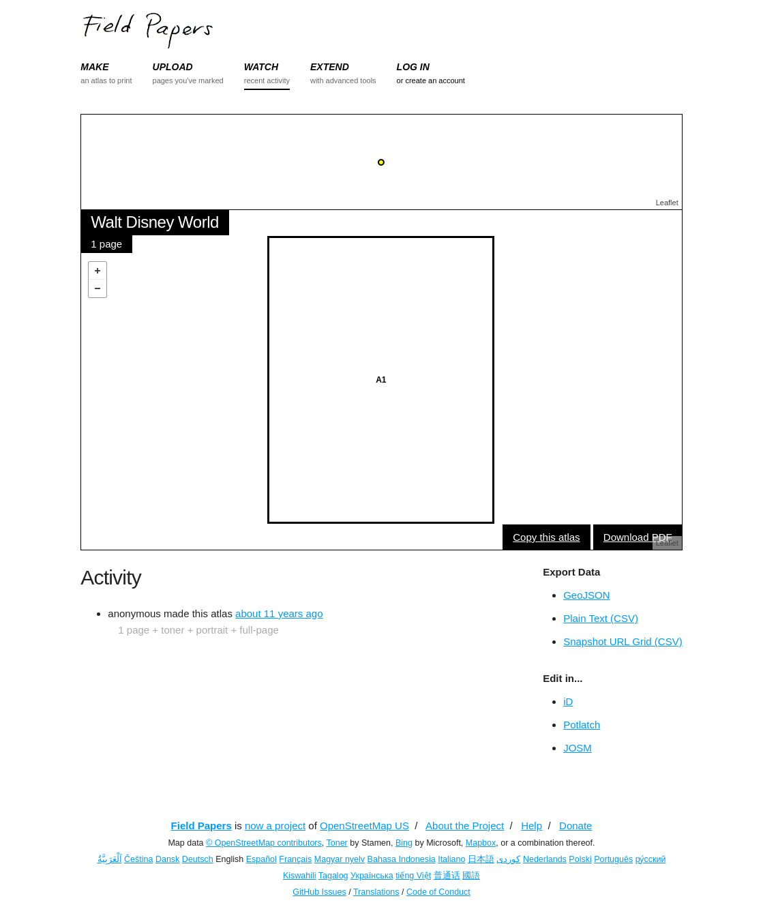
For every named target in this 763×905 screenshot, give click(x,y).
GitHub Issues (319, 892)
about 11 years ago (279, 613)
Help (531, 825)
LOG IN (413, 66)
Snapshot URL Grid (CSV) (623, 641)
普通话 (447, 875)
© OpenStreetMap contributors (264, 843)
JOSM (577, 748)
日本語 (481, 859)
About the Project (464, 825)
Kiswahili (299, 875)
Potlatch (581, 724)
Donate (575, 825)
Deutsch (197, 859)
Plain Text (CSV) (600, 618)
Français (295, 859)
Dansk (167, 859)
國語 (471, 875)
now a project (275, 825)
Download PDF (637, 537)
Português (613, 859)
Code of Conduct (438, 892)
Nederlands (545, 859)
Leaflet (667, 202)
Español (261, 859)
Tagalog (333, 875)
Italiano (451, 859)
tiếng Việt (413, 875)
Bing (404, 843)
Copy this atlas (546, 537)
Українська (371, 875)
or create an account (431, 80)
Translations (376, 892)
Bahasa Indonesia (402, 859)
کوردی (508, 859)
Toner (337, 843)
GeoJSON (586, 595)
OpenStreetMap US (364, 825)
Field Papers (201, 825)
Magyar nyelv (339, 859)
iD (568, 701)
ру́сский (650, 859)
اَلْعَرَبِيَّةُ (110, 859)
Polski (580, 859)
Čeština (138, 859)
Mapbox (481, 843)
